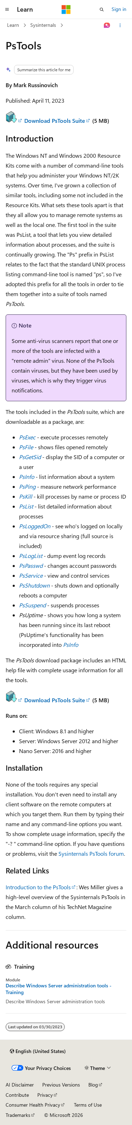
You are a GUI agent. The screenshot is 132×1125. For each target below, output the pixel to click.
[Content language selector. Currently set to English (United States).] (38, 1051)
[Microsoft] (66, 9)
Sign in (119, 9)
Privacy (45, 1094)
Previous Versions (61, 1084)
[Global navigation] (7, 9)
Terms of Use (88, 1104)
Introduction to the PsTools (38, 887)
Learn (13, 25)
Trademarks (18, 1115)
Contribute (17, 1094)
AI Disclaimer (20, 1084)
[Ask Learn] (107, 25)
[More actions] (120, 25)
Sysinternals (43, 25)
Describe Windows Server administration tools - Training (59, 988)
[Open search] (102, 9)
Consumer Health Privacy (33, 1104)
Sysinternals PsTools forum (91, 853)
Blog (93, 1084)
